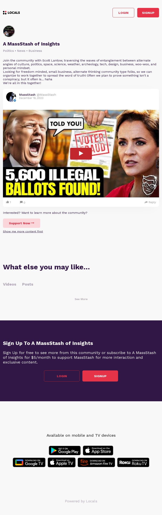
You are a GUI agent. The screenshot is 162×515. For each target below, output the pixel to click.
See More (81, 299)
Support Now (21, 223)
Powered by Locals (81, 501)
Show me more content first (23, 231)
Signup (148, 13)
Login (123, 13)
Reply (150, 202)
